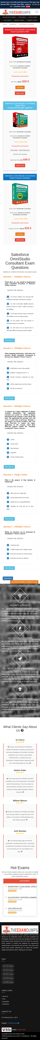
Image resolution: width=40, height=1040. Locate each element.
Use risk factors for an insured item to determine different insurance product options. (20, 329)
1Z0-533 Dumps (8, 978)
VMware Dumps (32, 20)
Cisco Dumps (33, 17)
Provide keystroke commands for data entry (20, 378)
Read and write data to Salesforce (19, 558)
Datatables (13, 452)
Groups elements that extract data (19, 497)
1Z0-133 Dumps (8, 966)
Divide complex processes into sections (20, 384)
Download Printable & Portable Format (24, 582)
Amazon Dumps (19, 20)
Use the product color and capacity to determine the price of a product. (20, 322)
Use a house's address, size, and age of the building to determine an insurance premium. (20, 298)
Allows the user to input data (18, 493)
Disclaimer (5, 1004)
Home (5, 24)
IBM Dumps (22, 17)
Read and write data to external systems (21, 554)
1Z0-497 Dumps (8, 970)
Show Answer (9, 340)
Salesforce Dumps (9, 17)
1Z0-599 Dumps (8, 982)
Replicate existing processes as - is (19, 372)
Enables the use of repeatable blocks (20, 502)
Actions (12, 439)
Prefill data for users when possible (20, 368)
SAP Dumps (7, 20)
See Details (12, 890)
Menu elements (14, 448)
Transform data (14, 545)
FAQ (3, 999)
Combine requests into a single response (21, 549)
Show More (8, 578)
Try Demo (20, 87)
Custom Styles (14, 444)
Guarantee (5, 1001)
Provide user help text (16, 388)
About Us (5, 996)
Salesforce (12, 24)
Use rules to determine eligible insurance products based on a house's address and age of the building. (20, 306)
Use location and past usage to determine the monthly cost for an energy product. (20, 315)
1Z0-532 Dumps (8, 974)
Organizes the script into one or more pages (20, 508)
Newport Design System (16, 457)
